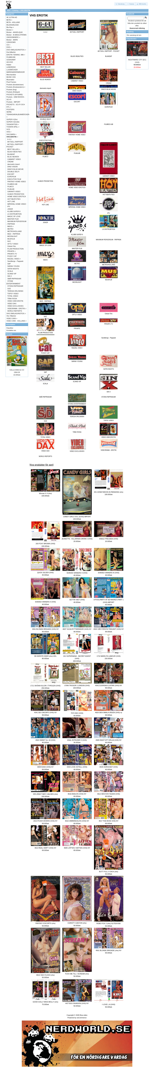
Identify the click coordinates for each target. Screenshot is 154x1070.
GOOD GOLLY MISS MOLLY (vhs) (45, 1002)
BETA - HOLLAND (13, 22)
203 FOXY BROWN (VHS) (45, 543)
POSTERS (10, 109)
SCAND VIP (11, 274)
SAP (9, 264)
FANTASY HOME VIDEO (16, 181)
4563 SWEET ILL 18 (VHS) (45, 740)
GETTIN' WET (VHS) (77, 600)
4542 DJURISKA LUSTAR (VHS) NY (108, 685)
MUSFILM (11, 239)
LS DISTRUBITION (14, 214)
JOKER (10, 209)
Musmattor (10, 80)
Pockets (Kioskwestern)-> (15, 87)
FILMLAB (10, 189)
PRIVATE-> (11, 251)
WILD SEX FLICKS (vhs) (45, 975)
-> (12, 137)
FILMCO (10, 186)
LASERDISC (11, 67)
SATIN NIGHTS (13, 269)
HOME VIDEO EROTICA (16, 196)
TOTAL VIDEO (12, 296)
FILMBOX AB (108, 124)
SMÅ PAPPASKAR (45, 397)
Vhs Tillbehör (11, 316)
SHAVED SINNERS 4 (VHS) (77, 573)
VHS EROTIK (25, 10)
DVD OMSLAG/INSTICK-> (16, 50)
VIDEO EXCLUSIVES (15, 306)
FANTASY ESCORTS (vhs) (45, 923)
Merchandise (11, 75)
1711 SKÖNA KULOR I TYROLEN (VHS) (45, 686)
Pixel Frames (11, 82)
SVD (9, 289)
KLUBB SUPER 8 (13, 211)
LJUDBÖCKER (12, 70)
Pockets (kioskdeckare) (15, 84)
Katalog (15, 10)
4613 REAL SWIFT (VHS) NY (45, 848)
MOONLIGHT (12, 236)
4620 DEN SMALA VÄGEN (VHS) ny (108, 712)
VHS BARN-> (11, 134)
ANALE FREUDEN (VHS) (108, 539)
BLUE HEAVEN (13, 157)
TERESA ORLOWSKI (15, 291)
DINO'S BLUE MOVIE (15, 169)
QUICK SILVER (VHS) (45, 572)
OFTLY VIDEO (12, 244)
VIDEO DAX (11, 303)
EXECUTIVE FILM (14, 179)
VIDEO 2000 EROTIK (15, 301)
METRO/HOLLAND (14, 231)
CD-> (8, 45)
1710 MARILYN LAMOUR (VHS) (109, 656)
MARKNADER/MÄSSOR (15, 72)
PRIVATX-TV (12, 254)
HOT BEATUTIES (13, 199)
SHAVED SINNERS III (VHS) (108, 573)
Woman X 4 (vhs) (45, 493)
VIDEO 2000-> (11, 318)
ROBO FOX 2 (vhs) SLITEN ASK (109, 923)
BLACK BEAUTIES (77, 56)
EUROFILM (11, 176)
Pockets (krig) (11, 89)
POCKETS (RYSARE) (14, 94)
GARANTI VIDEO (13, 191)
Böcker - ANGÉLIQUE (14, 32)
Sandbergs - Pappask (108, 338)
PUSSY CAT (12, 256)
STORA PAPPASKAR (108, 397)
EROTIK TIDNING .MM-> (15, 55)
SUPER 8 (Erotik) (12, 122)
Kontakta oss (11, 330)
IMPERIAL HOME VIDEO (16, 204)
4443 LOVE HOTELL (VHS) (77, 767)
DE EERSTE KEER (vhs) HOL (45, 656)
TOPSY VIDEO (12, 293)
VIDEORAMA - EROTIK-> (16, 308)
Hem (9, 10)
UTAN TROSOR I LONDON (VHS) (77, 685)
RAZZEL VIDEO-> (14, 259)
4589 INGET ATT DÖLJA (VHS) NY (109, 740)
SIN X (9, 276)
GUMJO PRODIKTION (45, 181)
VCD (8, 129)
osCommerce (81, 1018)
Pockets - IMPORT (13, 102)
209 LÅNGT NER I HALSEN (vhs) (45, 794)
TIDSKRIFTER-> (12, 124)
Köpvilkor (9, 328)
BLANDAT (108, 56)
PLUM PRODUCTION (15, 249)
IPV (8, 206)
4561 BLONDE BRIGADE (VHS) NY (45, 629)
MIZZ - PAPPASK (13, 234)
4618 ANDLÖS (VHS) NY (77, 794)
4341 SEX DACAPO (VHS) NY (45, 712)
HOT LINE (11, 201)
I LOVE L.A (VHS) (108, 1004)
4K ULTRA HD (11, 17)
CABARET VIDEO (14, 159)
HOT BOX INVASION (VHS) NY (77, 1003)
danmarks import (45, 88)
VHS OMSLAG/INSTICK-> (16, 313)
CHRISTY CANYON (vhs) (77, 923)
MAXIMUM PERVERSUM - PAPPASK (108, 240)
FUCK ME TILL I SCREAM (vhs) (77, 974)
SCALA (10, 271)
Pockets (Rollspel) (13, 92)
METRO (10, 229)
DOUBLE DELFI (13, 172)
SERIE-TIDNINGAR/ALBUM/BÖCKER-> (18, 114)
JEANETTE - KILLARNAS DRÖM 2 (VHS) (77, 539)
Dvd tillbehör (11, 52)
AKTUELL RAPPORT (15, 142)
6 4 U (9, 139)
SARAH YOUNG (13, 266)
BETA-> (9, 20)
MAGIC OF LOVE (13, 216)
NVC (9, 241)
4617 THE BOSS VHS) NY (109, 821)
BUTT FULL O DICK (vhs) (108, 871)
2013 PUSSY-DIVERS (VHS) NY (45, 821)
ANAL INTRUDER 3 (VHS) (77, 740)
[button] (120, 4)
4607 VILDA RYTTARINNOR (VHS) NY (77, 629)
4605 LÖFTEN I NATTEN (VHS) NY (77, 848)
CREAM (10, 162)
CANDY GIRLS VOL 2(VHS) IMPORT (77, 517)
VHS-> (8, 132)
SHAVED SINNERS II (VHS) (45, 602)
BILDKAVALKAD (12, 25)
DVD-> (8, 47)
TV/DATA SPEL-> (12, 127)
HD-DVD (9, 62)
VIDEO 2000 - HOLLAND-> (16, 321)
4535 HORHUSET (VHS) (108, 767)
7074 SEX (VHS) (77, 713)
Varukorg (130, 32)
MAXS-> (10, 226)
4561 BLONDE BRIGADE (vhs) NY (108, 950)
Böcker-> (9, 30)
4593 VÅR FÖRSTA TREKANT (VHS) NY (108, 629)
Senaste (9, 334)
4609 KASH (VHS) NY (45, 767)
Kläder (8, 65)
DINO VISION (12, 167)
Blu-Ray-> (10, 27)
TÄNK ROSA (12, 298)
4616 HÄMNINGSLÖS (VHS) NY (77, 821)
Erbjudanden (131, 39)
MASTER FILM (12, 219)
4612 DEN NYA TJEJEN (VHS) (108, 794)
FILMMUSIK (10, 57)
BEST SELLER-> (13, 149)
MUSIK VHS (11, 77)
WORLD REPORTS (45, 456)
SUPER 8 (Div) (11, 119)
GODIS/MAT (11, 60)
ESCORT (10, 174)
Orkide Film (11, 246)
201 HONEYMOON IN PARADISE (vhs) (108, 492)
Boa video (83, 1015)
